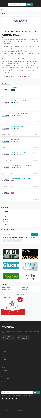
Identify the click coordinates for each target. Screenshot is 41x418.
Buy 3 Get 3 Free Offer (17, 87)
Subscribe (34, 234)
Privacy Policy (12, 413)
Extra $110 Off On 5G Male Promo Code (21, 165)
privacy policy (32, 237)
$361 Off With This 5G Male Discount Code (22, 152)
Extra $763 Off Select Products (19, 113)
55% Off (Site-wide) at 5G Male (19, 100)
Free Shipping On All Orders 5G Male (20, 178)
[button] (6, 77)
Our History (5, 349)
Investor (5, 354)
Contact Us (5, 381)
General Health (25, 289)
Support (5, 370)
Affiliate (4, 359)
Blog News (5, 357)
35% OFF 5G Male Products (18, 126)
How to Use (5, 376)
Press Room (5, 373)
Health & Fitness (6, 289)
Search (29, 4)
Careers (4, 351)
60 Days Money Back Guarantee (19, 191)
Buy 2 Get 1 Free (15, 139)
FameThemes (36, 410)
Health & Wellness (7, 287)
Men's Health (25, 287)
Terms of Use (4, 413)
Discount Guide (6, 378)
